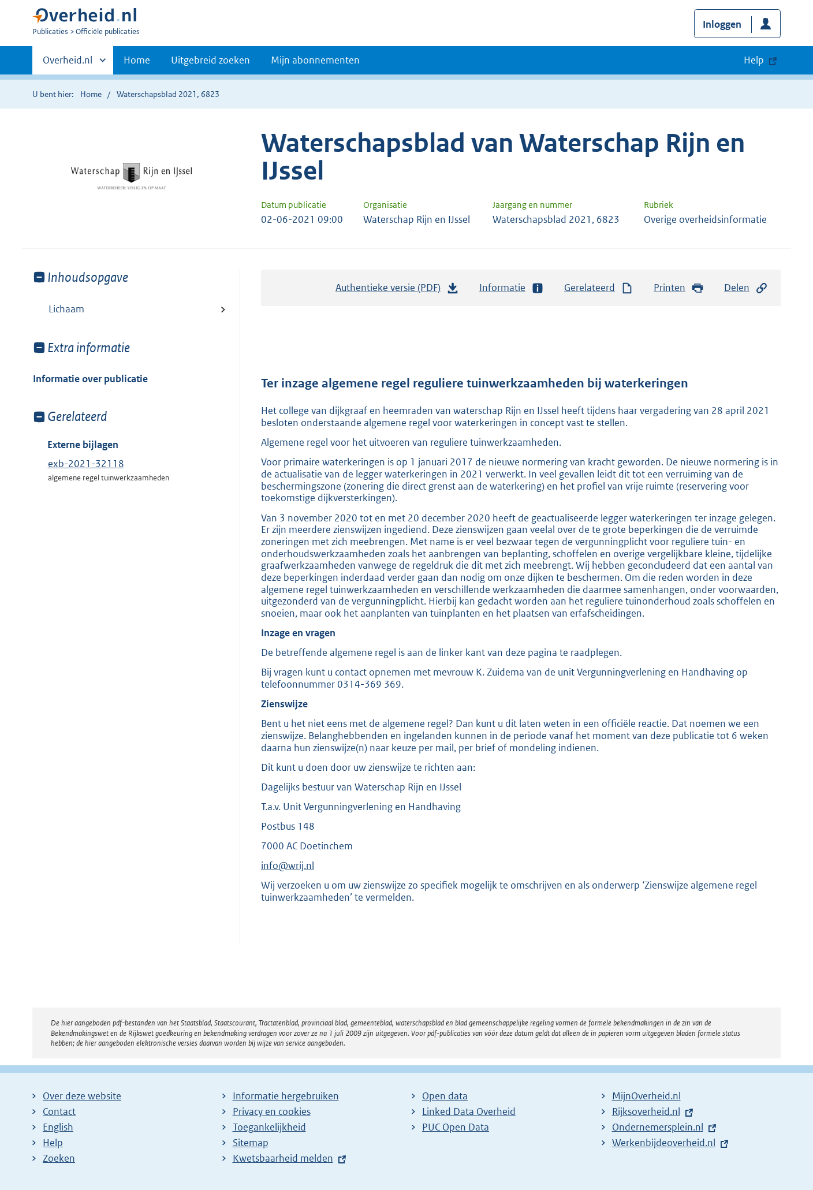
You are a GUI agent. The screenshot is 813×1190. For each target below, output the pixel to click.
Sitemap (250, 1142)
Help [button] (754, 60)
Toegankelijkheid (269, 1127)
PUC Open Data (455, 1127)
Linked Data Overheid (469, 1111)
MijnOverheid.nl (646, 1096)
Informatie (511, 287)
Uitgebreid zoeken (210, 60)
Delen (746, 287)
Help (53, 1142)
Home (137, 60)
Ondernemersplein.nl (657, 1127)
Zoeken (59, 1158)
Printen (679, 287)
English (58, 1127)
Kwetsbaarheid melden (283, 1158)
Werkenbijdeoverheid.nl (663, 1142)
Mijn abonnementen (315, 60)
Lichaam (66, 309)
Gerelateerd (598, 287)
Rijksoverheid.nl (646, 1111)
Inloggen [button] (722, 24)
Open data (445, 1096)
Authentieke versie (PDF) (397, 290)
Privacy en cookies (272, 1111)
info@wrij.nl (287, 865)
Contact (59, 1111)
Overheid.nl (67, 63)
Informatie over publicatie (90, 378)
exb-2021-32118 (86, 463)
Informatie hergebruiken (286, 1096)
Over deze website (82, 1096)
